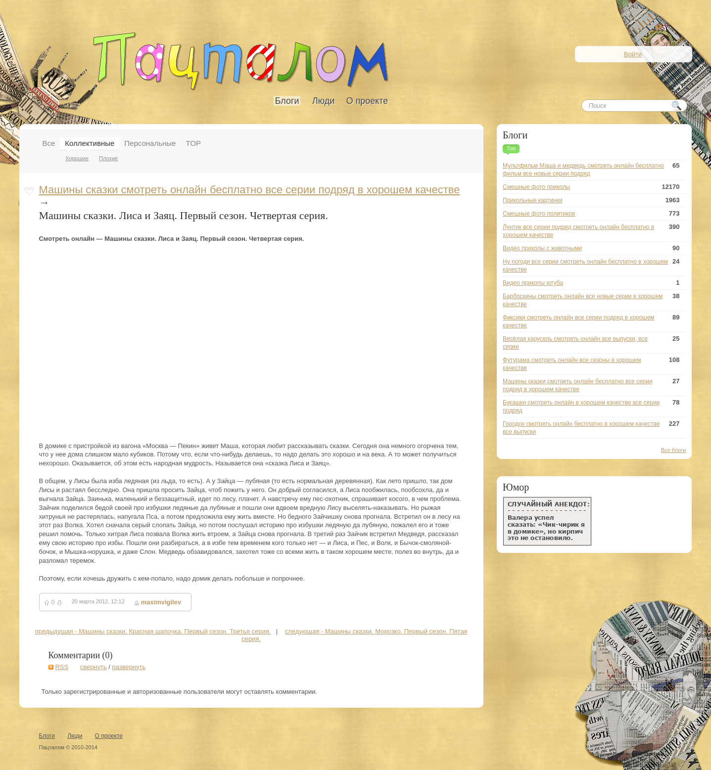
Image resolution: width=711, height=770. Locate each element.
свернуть (93, 667)
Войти (633, 54)
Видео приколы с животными (542, 248)
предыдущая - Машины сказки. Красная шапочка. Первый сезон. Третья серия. (153, 631)
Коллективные (89, 143)
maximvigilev (161, 602)
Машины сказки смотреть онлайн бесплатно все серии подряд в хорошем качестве (249, 189)
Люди (323, 101)
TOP (193, 143)
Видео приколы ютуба (533, 282)
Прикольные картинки (533, 200)
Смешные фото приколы (536, 186)
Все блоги (673, 450)
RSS (62, 667)
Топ (511, 148)
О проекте (367, 101)
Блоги (287, 101)
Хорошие (77, 158)
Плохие (108, 158)
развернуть (128, 667)
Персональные (150, 143)
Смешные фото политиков (539, 213)
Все (49, 143)
